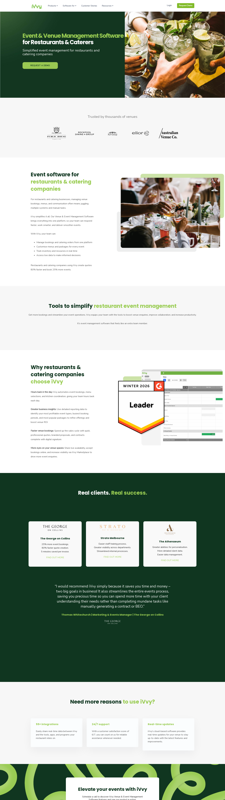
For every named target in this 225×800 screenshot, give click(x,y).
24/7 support (100, 724)
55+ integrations (47, 724)
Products (53, 5)
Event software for (61, 182)
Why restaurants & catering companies (57, 374)
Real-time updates (161, 724)
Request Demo (185, 5)
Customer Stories (89, 5)
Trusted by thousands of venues (112, 117)
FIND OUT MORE (55, 557)
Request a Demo (40, 65)
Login (169, 5)
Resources (107, 5)
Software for (69, 5)
